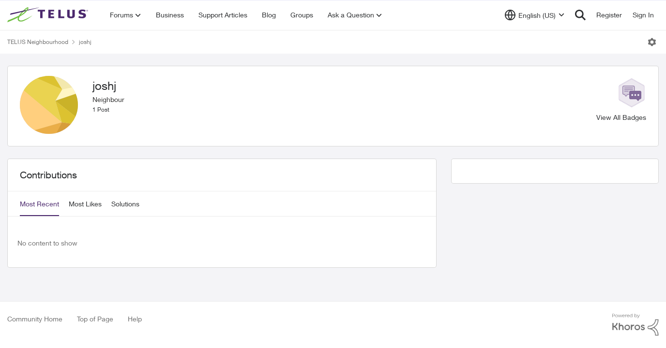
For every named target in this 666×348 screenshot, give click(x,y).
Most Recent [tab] (39, 204)
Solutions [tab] (125, 204)
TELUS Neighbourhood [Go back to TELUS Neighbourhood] (37, 41)
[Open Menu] (652, 42)
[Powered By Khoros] (635, 325)
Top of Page (95, 319)
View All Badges (621, 117)
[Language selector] (534, 15)
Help (135, 319)
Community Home (34, 319)
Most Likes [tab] (85, 204)
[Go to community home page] (49, 15)
